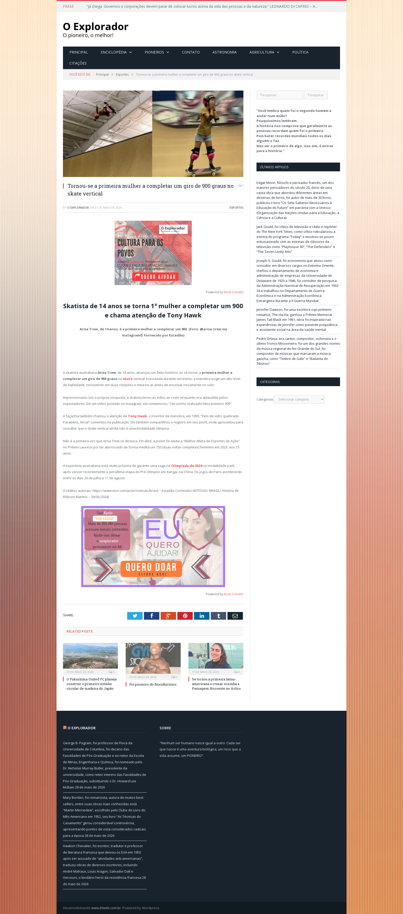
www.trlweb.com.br (106, 908)
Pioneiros (154, 52)
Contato (191, 52)
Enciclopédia (114, 52)
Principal (78, 52)
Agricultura (262, 52)
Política (300, 52)
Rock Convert (233, 292)
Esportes (236, 207)
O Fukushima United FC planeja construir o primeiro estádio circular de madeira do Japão (92, 684)
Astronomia (225, 52)
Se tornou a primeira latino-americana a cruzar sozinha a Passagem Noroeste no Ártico (216, 684)
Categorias (265, 399)
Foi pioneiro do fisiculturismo (153, 684)
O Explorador (78, 207)
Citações (78, 63)
